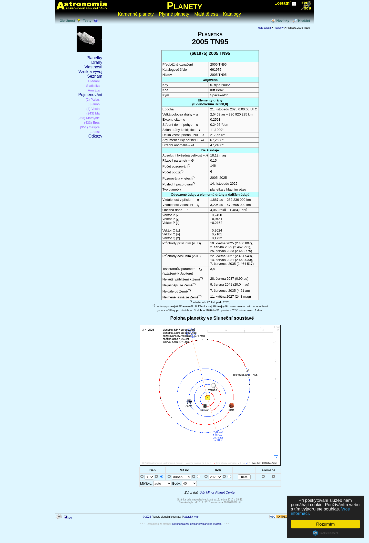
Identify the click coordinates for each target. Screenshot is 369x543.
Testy (87, 21)
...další (95, 132)
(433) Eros (92, 122)
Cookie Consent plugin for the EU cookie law (325, 533)
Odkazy (95, 136)
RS (70, 518)
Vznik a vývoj (90, 71)
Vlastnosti (93, 67)
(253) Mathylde (88, 118)
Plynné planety (174, 14)
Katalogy (232, 14)
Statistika (93, 86)
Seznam (94, 76)
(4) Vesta (93, 109)
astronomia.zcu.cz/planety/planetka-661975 (197, 524)
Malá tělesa (206, 14)
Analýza (94, 90)
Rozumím (325, 524)
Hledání (304, 21)
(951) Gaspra (90, 127)
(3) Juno (93, 104)
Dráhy (96, 62)
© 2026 (147, 516)
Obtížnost (67, 21)
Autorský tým (190, 516)
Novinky (282, 21)
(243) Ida (93, 113)
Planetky (94, 58)
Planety (184, 5)
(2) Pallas (93, 99)
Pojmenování (90, 94)
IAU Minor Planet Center (218, 492)
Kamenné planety (136, 14)
